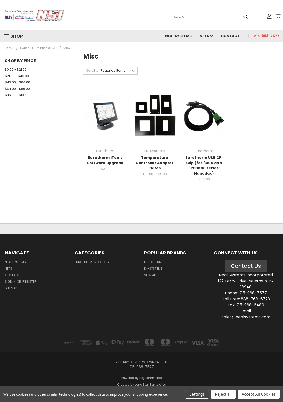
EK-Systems (153, 268)
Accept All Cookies (259, 394)
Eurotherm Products (92, 262)
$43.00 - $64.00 (17, 82)
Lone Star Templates (150, 384)
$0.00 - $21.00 (16, 69)
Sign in (10, 281)
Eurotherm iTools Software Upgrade (105, 160)
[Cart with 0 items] (278, 16)
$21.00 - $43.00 (17, 76)
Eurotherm (153, 262)
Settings (197, 394)
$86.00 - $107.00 (17, 95)
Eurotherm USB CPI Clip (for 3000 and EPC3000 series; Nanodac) (204, 165)
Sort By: (92, 70)
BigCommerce (150, 378)
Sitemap (11, 288)
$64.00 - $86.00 (17, 88)
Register (29, 281)
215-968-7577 (266, 35)
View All (150, 275)
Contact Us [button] (246, 266)
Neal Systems (178, 35)
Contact (230, 35)
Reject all (223, 394)
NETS (206, 35)
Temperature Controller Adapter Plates (155, 163)
